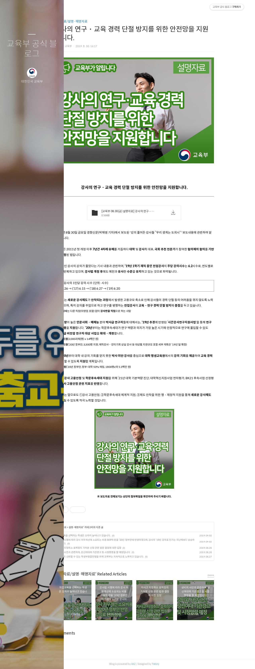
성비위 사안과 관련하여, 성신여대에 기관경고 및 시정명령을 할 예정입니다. (116, 552)
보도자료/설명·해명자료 (93, 21)
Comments (87, 633)
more (233, 575)
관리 (55, 661)
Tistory (178, 663)
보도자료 (84, 527)
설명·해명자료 (98, 527)
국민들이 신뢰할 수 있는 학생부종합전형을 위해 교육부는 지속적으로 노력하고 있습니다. (122, 556)
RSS (40, 661)
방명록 (24, 661)
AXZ (156, 663)
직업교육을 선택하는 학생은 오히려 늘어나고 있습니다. (106, 535)
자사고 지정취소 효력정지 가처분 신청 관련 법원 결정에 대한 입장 (111, 547)
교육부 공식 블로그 (32, 49)
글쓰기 (8, 661)
